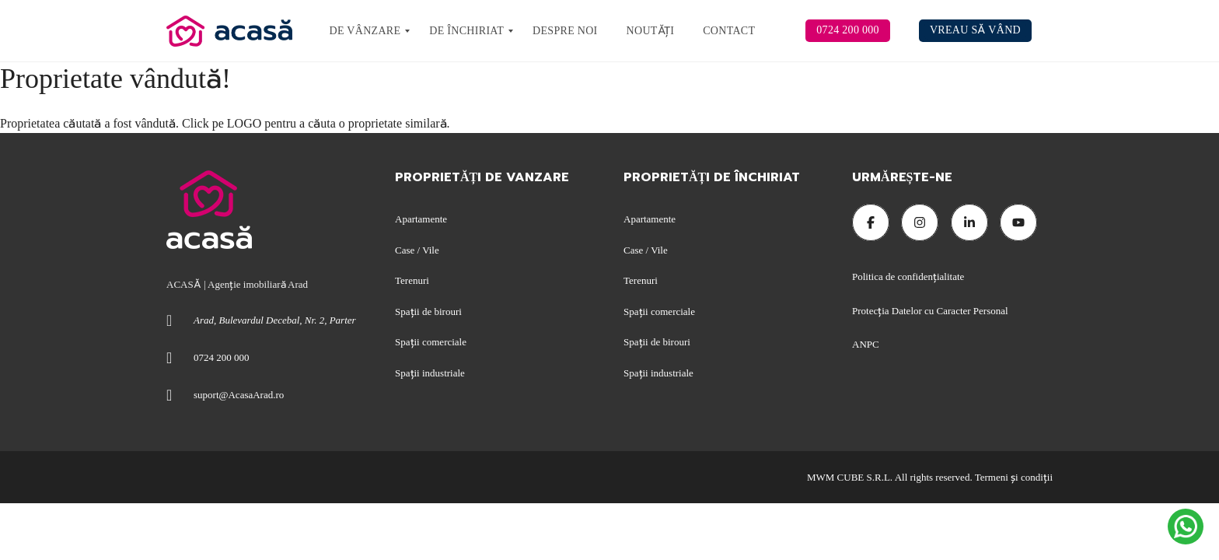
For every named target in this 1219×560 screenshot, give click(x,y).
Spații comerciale (430, 341)
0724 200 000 (222, 357)
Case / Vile (417, 250)
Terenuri (412, 280)
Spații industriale (430, 373)
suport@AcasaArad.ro (239, 394)
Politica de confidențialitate (909, 276)
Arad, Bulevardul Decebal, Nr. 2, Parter (275, 320)
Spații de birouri (428, 311)
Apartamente (421, 219)
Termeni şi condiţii (1014, 477)
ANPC (865, 344)
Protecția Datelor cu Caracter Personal (930, 310)
